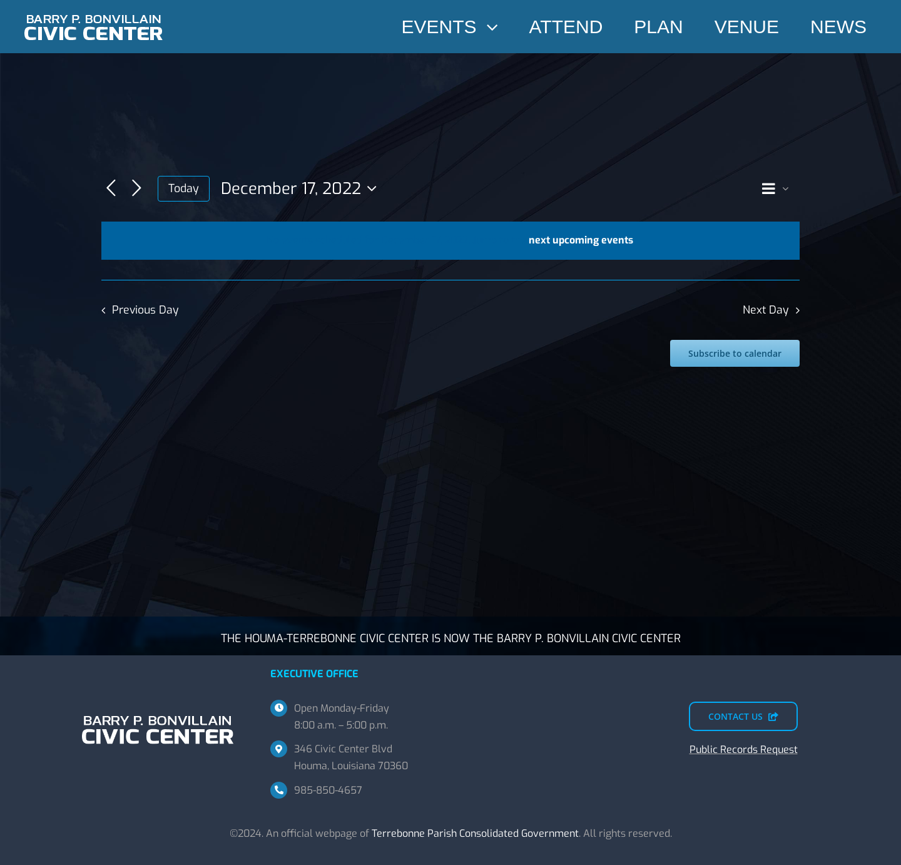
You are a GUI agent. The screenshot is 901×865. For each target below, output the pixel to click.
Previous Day (145, 309)
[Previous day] (111, 188)
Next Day (766, 309)
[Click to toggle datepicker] (302, 188)
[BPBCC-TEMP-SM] (94, 11)
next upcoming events (581, 240)
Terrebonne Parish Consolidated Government (475, 833)
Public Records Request (744, 749)
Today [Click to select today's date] (183, 188)
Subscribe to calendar (734, 353)
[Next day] (136, 188)
